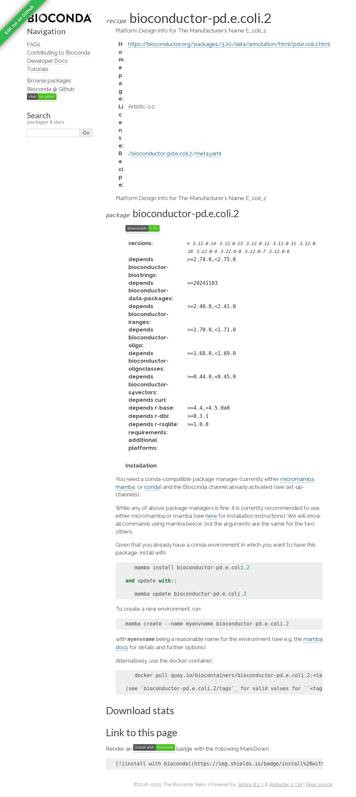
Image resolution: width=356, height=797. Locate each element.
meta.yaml (208, 153)
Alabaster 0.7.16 (285, 784)
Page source (319, 784)
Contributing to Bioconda (58, 52)
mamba (125, 487)
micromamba (297, 479)
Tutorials (38, 69)
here (211, 515)
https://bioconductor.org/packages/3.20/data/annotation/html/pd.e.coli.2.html (229, 44)
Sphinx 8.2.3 (250, 784)
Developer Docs (47, 60)
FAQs (33, 44)
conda (152, 487)
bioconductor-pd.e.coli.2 (161, 153)
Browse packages (49, 80)
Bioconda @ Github (51, 89)
